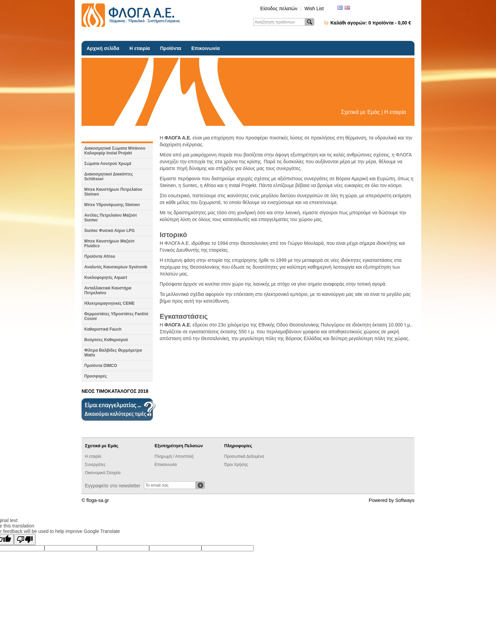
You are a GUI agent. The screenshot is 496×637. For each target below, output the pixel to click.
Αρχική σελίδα (103, 48)
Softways (404, 500)
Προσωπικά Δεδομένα (244, 456)
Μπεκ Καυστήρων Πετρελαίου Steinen (113, 192)
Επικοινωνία (205, 48)
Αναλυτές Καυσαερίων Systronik (115, 267)
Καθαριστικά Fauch (103, 329)
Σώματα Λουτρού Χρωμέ (107, 163)
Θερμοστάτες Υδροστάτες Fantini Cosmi (116, 316)
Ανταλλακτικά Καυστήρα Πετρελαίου (107, 290)
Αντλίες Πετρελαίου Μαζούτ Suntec (110, 217)
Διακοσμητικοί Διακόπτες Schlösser (108, 176)
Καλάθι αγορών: (371, 23)
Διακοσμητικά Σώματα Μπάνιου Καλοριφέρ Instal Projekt (114, 150)
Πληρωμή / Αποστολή (174, 456)
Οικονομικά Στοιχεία (103, 472)
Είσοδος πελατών (278, 8)
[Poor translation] (25, 539)
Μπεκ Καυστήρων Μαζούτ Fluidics (109, 243)
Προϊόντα (170, 48)
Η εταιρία (139, 48)
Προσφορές (95, 376)
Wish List (314, 8)
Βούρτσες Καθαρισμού (106, 339)
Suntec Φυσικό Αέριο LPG (109, 230)
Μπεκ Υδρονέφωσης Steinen (112, 204)
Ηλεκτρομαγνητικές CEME (109, 303)
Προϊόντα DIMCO (100, 365)
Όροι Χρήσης (236, 464)
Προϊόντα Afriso (99, 256)
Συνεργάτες (95, 464)
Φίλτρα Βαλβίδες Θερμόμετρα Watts (113, 352)
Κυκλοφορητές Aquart (105, 277)
